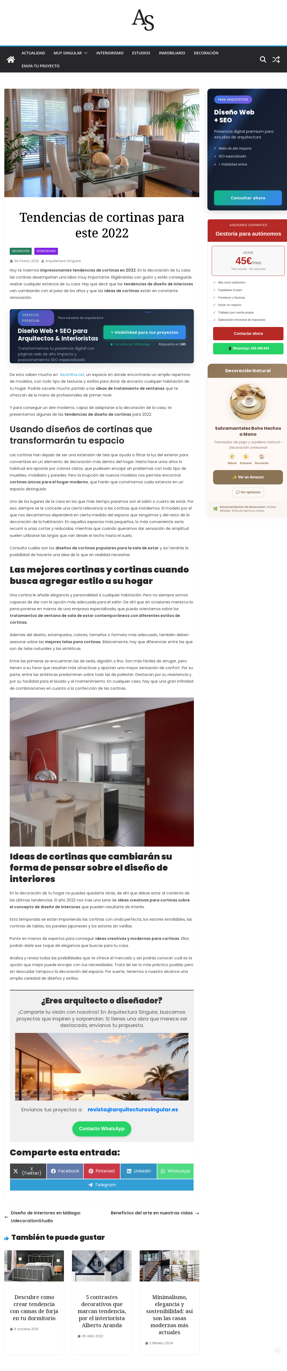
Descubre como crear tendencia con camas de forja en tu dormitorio (34, 1307)
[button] (85, 53)
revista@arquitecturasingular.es (133, 1109)
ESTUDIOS (141, 52)
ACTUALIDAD (33, 52)
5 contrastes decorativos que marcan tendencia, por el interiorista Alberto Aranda (102, 1311)
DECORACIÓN (206, 52)
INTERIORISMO (109, 52)
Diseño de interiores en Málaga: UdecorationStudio (42, 1217)
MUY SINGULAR (68, 52)
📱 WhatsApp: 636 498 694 (248, 348)
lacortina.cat (72, 374)
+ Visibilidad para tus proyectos (144, 332)
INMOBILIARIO (172, 52)
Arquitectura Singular (63, 261)
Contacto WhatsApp (102, 1128)
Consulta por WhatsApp (130, 344)
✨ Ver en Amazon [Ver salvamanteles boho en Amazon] (248, 477)
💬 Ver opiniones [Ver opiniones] (248, 492)
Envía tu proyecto (41, 65)
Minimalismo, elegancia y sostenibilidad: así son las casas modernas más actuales (169, 1314)
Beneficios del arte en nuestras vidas (155, 1213)
